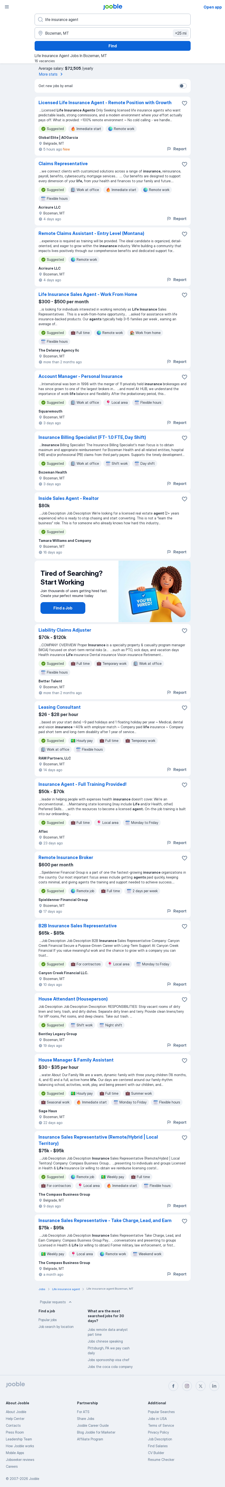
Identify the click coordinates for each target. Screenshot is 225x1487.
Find (112, 45)
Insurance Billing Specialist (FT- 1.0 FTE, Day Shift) (92, 437)
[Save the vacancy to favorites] (184, 103)
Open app (213, 7)
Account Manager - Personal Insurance (81, 376)
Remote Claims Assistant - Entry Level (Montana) (91, 233)
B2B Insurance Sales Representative (78, 925)
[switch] (183, 85)
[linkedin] (214, 1386)
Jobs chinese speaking (105, 1341)
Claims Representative (63, 163)
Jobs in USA (157, 1418)
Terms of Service (161, 1425)
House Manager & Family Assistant (76, 1059)
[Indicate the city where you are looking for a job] (113, 33)
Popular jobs (48, 1320)
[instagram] (187, 1386)
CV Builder (156, 1453)
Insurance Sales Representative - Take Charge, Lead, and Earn (105, 1220)
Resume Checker (161, 1459)
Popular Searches (161, 1412)
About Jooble (16, 1412)
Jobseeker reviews (20, 1459)
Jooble (34, 1479)
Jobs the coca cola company (110, 1367)
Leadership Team (19, 1439)
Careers (12, 1466)
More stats (51, 74)
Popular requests (56, 1302)
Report (176, 148)
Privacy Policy (158, 1432)
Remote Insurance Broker (66, 857)
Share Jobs (85, 1418)
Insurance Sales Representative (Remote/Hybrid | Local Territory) (98, 1140)
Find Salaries (158, 1446)
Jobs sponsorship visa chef (108, 1360)
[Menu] (7, 7)
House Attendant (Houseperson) (73, 998)
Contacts (13, 1425)
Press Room (15, 1432)
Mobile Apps (15, 1453)
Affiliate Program (90, 1439)
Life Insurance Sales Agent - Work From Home (88, 294)
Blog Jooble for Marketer (96, 1432)
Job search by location (56, 1327)
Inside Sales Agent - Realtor (69, 498)
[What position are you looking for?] (113, 19)
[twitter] (200, 1386)
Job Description (160, 1439)
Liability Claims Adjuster (65, 630)
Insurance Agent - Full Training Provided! (83, 784)
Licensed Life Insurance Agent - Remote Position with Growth (105, 102)
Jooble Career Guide (93, 1425)
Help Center (15, 1418)
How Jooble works (20, 1446)
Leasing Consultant (60, 707)
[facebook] (173, 1386)
